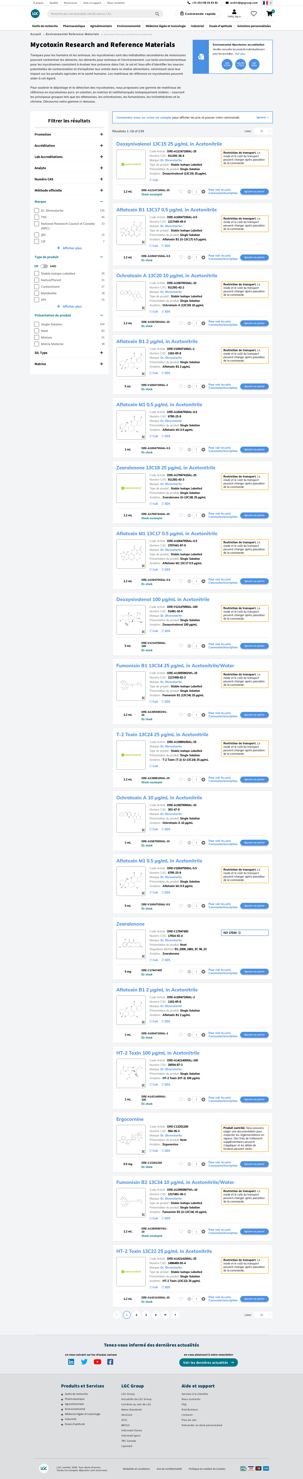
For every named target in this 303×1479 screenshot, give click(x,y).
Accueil (35, 34)
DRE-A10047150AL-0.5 (182, 217)
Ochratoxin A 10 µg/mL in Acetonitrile (159, 798)
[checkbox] (36, 210)
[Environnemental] (62, 1409)
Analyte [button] (69, 168)
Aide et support (92, 2)
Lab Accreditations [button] (69, 156)
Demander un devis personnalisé (202, 1425)
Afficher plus (72, 248)
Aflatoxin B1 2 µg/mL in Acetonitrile (157, 341)
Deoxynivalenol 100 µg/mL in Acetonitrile (162, 599)
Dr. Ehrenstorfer (171, 160)
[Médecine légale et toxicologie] (62, 1414)
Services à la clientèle (195, 1394)
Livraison (187, 1414)
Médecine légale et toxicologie (82, 1414)
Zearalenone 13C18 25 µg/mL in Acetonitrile (165, 468)
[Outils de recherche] (62, 1394)
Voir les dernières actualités (206, 1362)
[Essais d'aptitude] (62, 1424)
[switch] (45, 266)
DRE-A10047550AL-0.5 (182, 412)
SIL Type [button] (69, 352)
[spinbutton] (196, 191)
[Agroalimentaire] (62, 1404)
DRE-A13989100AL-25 (181, 742)
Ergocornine (130, 1119)
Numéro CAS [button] (69, 179)
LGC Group (128, 1394)
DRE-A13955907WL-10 (182, 1190)
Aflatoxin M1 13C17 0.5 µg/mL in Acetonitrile (166, 533)
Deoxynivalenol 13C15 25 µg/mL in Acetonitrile (169, 144)
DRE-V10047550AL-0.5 (182, 868)
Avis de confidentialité (169, 1469)
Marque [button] (69, 201)
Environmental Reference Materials (72, 34)
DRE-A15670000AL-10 (181, 805)
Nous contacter (116, 2)
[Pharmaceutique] (62, 1399)
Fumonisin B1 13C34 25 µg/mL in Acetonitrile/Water (175, 665)
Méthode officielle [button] (69, 190)
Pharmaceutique (75, 1399)
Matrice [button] (69, 364)
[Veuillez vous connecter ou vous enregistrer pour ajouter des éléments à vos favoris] (181, 191)
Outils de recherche (76, 1394)
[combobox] (105, 14)
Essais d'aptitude (75, 1424)
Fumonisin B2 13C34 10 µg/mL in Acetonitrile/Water (175, 1182)
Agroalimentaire (74, 1404)
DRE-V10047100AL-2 (180, 349)
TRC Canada (128, 1441)
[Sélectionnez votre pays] (267, 3)
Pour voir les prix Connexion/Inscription (223, 191)
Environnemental (75, 1409)
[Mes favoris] (254, 13)
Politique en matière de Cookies (207, 1469)
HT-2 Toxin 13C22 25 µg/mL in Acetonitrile (164, 1251)
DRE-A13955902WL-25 (182, 673)
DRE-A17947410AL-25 (181, 475)
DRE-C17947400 (177, 931)
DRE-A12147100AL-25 (181, 151)
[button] (203, 191)
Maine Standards (131, 1409)
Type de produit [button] (69, 257)
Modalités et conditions (136, 1469)
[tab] (69, 134)
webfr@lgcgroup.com (244, 2)
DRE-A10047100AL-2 (181, 997)
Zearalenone (130, 924)
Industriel (71, 1419)
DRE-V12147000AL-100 (182, 607)
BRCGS (125, 1425)
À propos (38, 2)
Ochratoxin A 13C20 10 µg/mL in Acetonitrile (166, 275)
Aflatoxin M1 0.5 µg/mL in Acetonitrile (159, 404)
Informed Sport (130, 1435)
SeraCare (126, 1414)
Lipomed (126, 1446)
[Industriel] (62, 1419)
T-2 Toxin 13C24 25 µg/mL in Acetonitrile (162, 734)
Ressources (70, 2)
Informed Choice (131, 1430)
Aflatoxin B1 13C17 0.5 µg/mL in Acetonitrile (166, 210)
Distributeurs (190, 1409)
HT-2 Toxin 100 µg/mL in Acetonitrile (157, 1053)
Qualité (54, 2)
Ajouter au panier (254, 191)
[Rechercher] (157, 13)
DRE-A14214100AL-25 (181, 1258)
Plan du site (189, 1420)
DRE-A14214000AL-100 (182, 1060)
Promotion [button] (69, 134)
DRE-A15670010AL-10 (181, 283)
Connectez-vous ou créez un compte (144, 117)
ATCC (124, 1420)
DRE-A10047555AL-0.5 (182, 541)
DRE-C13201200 (177, 1126)
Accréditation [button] (69, 145)
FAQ (184, 1404)
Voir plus (240, 53)
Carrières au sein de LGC (136, 1404)
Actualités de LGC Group (136, 1399)
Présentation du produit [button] (69, 315)
